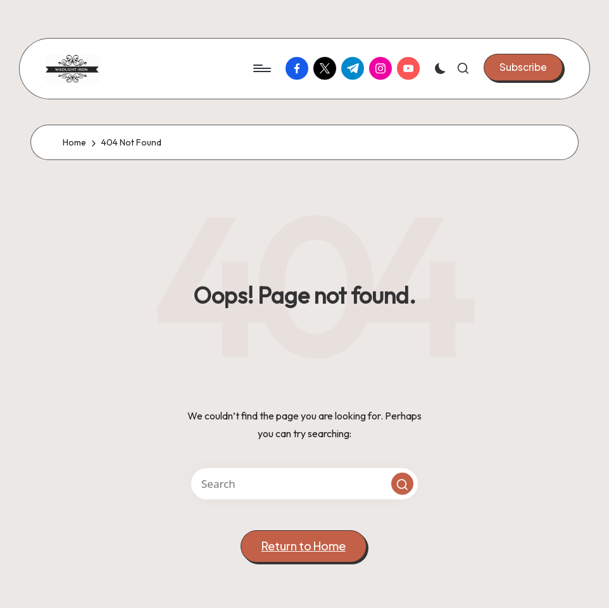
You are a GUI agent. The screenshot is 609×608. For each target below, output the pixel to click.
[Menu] (261, 68)
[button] (523, 67)
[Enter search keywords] (304, 484)
